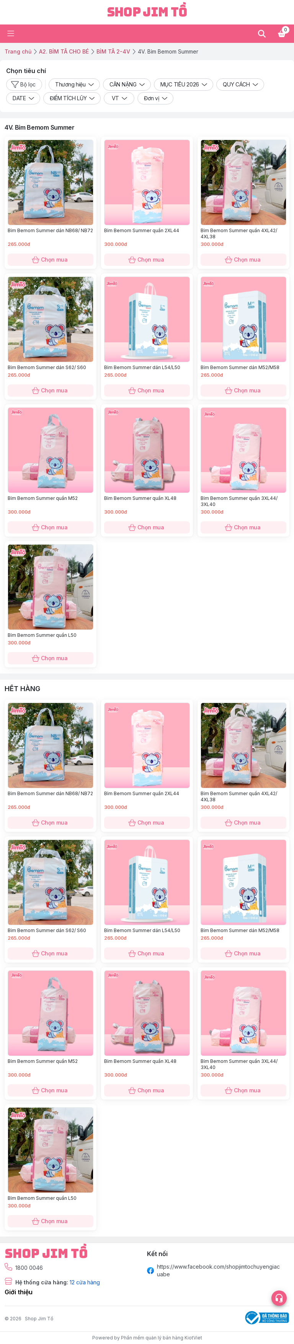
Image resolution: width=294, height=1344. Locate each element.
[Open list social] (279, 1298)
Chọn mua (50, 260)
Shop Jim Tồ (39, 1318)
